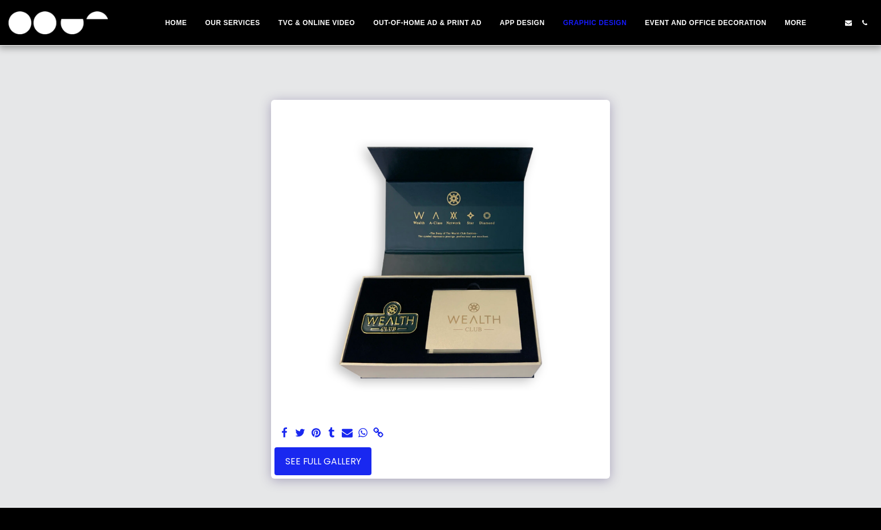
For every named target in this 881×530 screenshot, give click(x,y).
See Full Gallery (323, 461)
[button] (832, 22)
